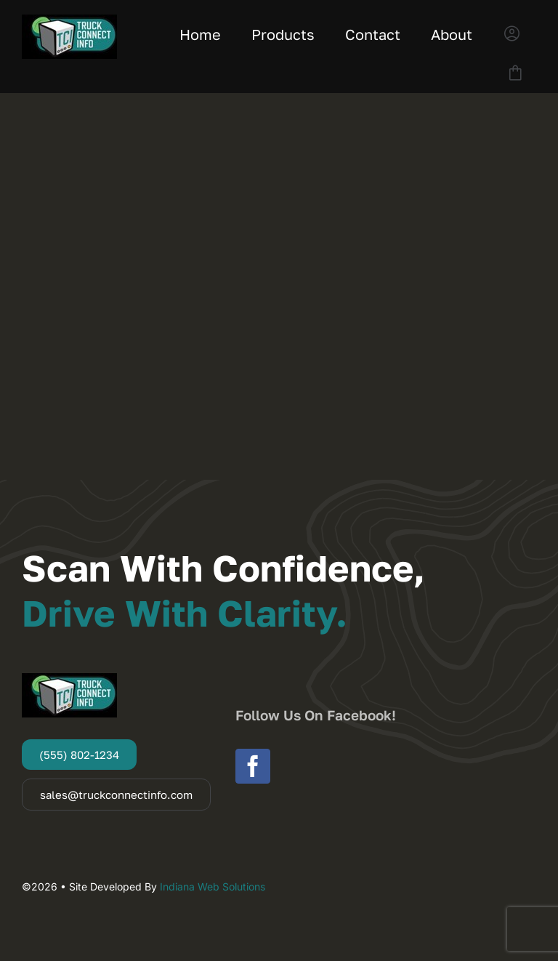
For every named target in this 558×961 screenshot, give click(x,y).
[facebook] (252, 766)
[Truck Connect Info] (69, 20)
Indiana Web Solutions (212, 886)
